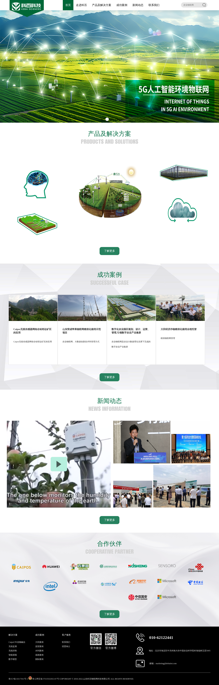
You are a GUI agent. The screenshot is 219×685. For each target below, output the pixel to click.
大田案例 (39, 642)
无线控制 (13, 650)
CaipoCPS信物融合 (17, 642)
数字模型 (13, 659)
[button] (102, 119)
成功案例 (121, 5)
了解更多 (109, 250)
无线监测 (13, 646)
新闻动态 (137, 5)
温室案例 (39, 646)
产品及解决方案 (101, 5)
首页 (68, 5)
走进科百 (81, 5)
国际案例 (39, 659)
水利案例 (39, 650)
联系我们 (154, 5)
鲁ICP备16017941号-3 (18, 679)
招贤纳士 (66, 646)
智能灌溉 (13, 655)
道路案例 (39, 655)
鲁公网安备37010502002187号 (45, 679)
